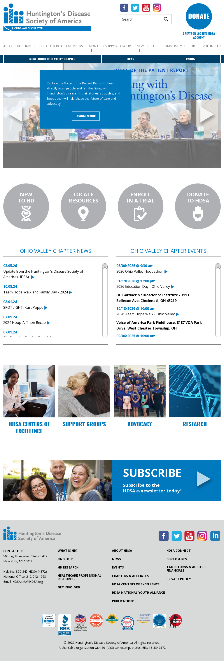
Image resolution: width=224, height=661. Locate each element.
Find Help (65, 559)
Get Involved (69, 587)
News (130, 59)
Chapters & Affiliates (130, 576)
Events (190, 59)
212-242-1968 (36, 576)
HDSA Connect (178, 550)
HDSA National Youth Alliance (138, 592)
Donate (199, 16)
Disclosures (176, 559)
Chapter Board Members (62, 46)
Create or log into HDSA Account (199, 35)
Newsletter (147, 46)
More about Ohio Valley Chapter (52, 59)
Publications (123, 601)
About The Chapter (19, 46)
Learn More (85, 116)
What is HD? (68, 550)
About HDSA (122, 550)
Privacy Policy (178, 579)
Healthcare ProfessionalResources (80, 577)
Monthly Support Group (110, 46)
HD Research (68, 567)
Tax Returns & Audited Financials (186, 568)
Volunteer (212, 46)
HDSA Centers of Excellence (135, 584)
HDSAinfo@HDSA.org (27, 581)
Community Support (180, 46)
